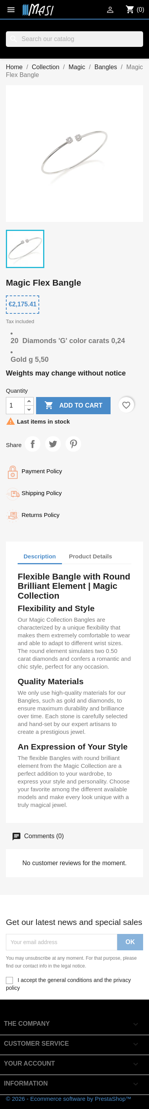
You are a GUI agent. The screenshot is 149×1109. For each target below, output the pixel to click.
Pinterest (73, 444)
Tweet (53, 444)
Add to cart (73, 406)
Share (32, 444)
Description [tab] (40, 556)
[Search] (74, 39)
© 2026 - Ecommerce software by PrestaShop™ (68, 1098)
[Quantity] (15, 405)
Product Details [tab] (90, 556)
